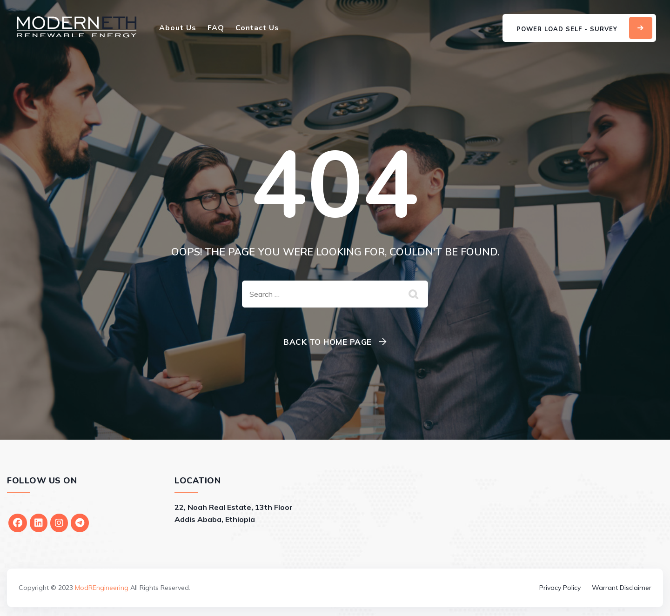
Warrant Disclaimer (621, 587)
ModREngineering (101, 587)
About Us (177, 28)
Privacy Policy (560, 587)
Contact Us (257, 28)
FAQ (216, 28)
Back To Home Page (327, 342)
